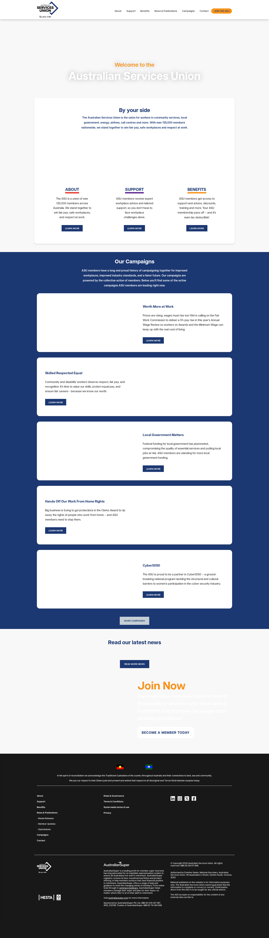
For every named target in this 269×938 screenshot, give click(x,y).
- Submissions (44, 828)
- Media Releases (45, 817)
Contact (204, 11)
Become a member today (166, 732)
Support (131, 11)
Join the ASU (222, 11)
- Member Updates (46, 823)
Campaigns (188, 11)
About (118, 11)
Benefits (144, 11)
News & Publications (165, 11)
